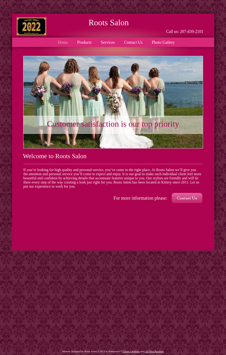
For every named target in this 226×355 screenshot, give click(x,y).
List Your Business (154, 351)
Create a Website (131, 351)
